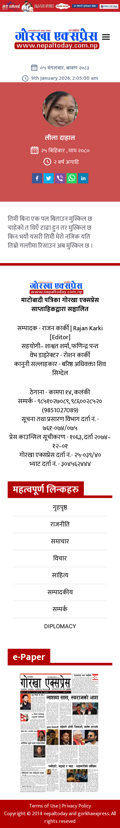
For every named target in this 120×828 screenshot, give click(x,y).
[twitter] (49, 178)
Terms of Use (43, 806)
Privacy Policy (76, 806)
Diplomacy (60, 626)
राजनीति (60, 524)
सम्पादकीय (60, 592)
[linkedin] (83, 178)
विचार (60, 558)
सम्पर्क (60, 609)
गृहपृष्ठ (60, 507)
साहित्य (60, 575)
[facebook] (37, 178)
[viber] (60, 178)
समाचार (60, 541)
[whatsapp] (72, 178)
